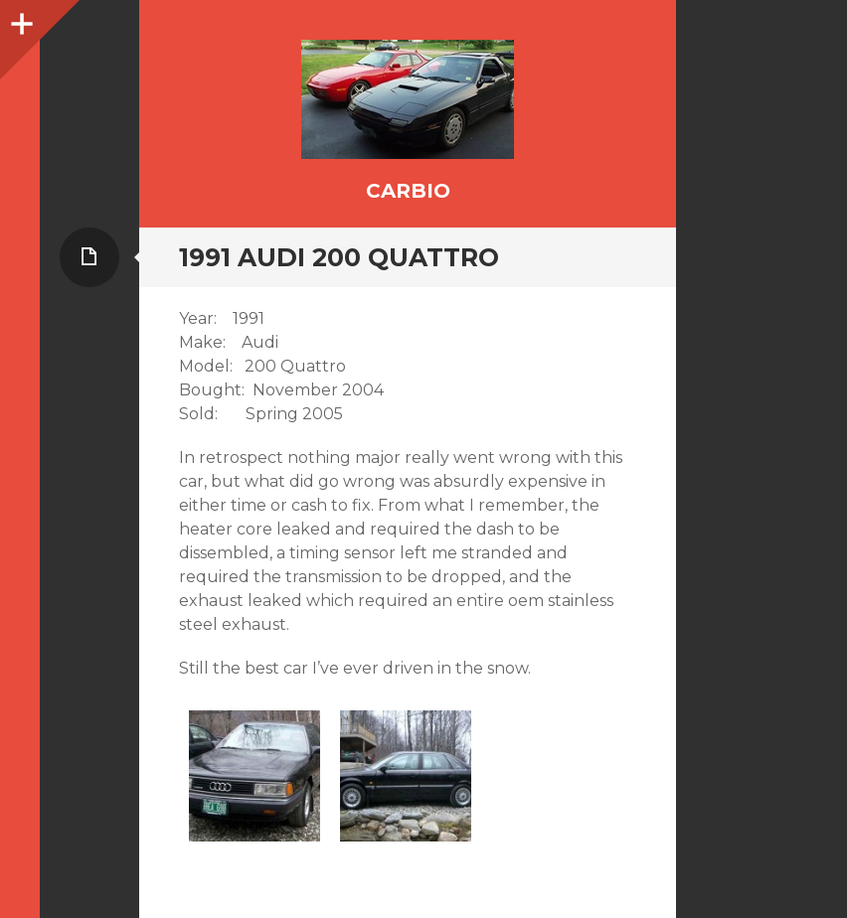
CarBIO (408, 191)
